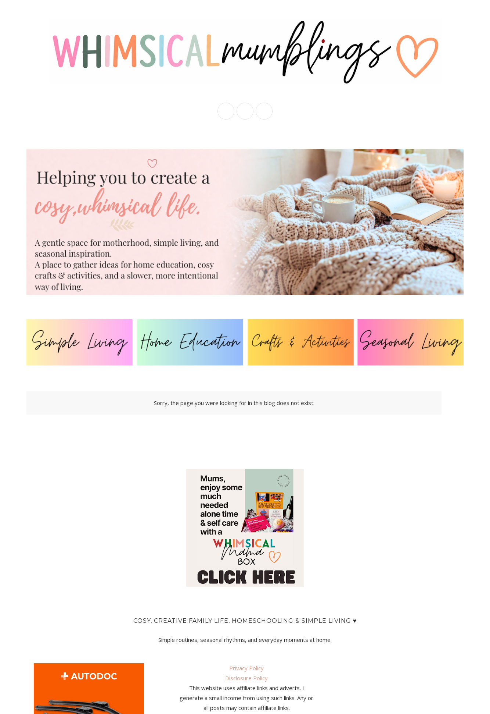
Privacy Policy (246, 668)
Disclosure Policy (246, 678)
